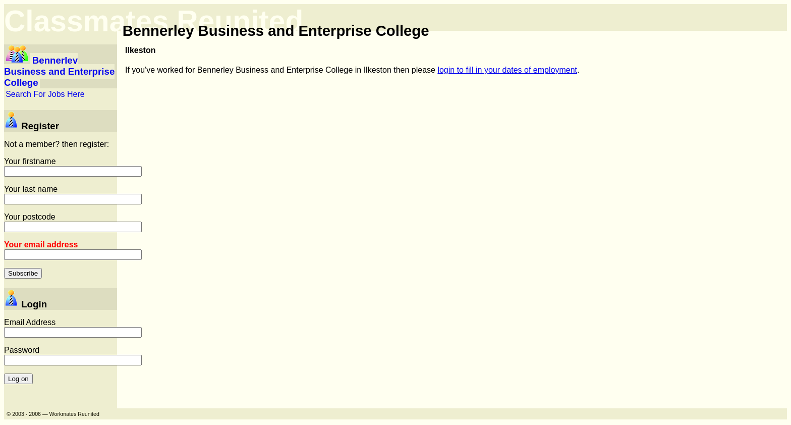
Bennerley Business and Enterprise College (59, 71)
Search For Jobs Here (45, 94)
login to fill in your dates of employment (507, 70)
